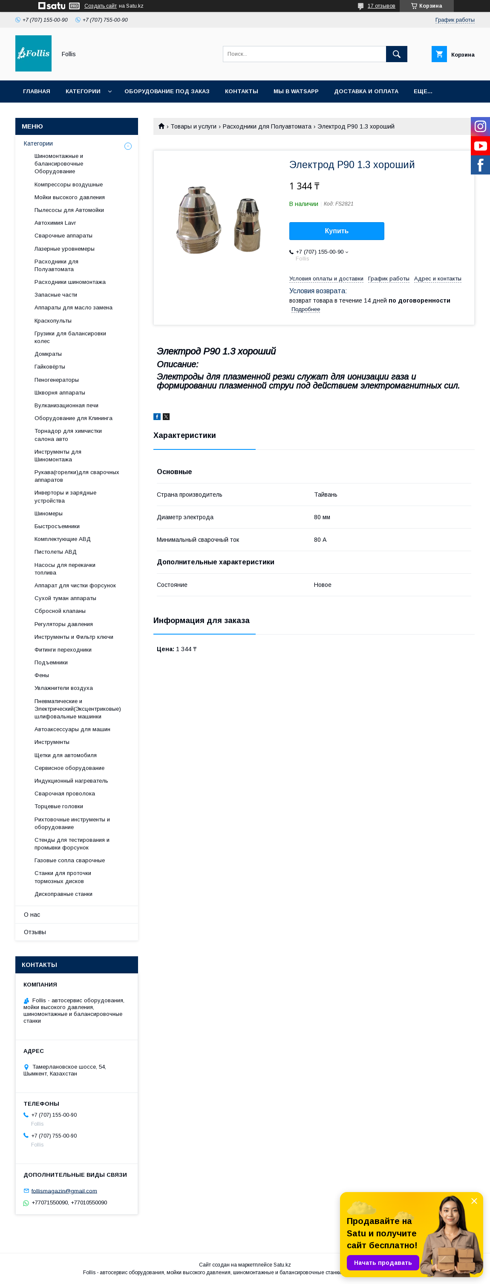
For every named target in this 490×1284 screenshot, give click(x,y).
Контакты (241, 91)
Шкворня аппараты (60, 392)
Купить (337, 230)
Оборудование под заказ (167, 91)
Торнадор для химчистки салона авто (68, 435)
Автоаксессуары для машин (72, 729)
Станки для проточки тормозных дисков (63, 877)
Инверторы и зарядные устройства (65, 496)
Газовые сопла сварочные (70, 860)
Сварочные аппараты (63, 235)
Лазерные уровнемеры (65, 249)
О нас (32, 914)
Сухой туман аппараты (65, 598)
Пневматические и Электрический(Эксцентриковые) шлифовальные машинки (78, 709)
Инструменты (52, 742)
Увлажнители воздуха (64, 688)
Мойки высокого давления (70, 197)
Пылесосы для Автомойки (69, 210)
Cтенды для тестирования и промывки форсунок (72, 844)
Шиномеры (49, 513)
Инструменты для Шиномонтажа (58, 456)
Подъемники (51, 662)
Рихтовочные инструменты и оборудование (72, 823)
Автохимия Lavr (55, 223)
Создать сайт (100, 6)
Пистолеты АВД (56, 552)
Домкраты (48, 354)
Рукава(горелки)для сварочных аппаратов (77, 476)
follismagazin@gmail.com (64, 1190)
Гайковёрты (50, 366)
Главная (36, 91)
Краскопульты (53, 320)
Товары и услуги (193, 126)
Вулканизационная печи (66, 405)
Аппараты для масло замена (73, 307)
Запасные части (56, 295)
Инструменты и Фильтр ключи (74, 637)
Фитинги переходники (63, 649)
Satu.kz (282, 1265)
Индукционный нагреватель (71, 781)
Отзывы (35, 932)
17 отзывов (381, 6)
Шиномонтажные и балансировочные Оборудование (59, 163)
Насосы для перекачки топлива (65, 569)
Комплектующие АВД (63, 539)
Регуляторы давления (64, 624)
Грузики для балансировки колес (70, 337)
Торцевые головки (59, 806)
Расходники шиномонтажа (70, 282)
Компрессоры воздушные (69, 184)
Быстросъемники (57, 526)
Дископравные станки (63, 894)
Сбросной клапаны (60, 611)
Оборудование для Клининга (73, 418)
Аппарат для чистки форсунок (75, 585)
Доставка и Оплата (366, 91)
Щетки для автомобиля (66, 755)
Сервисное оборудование (69, 768)
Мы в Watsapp (296, 91)
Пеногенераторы (57, 380)
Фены (42, 675)
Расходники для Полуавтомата (267, 126)
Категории (83, 91)
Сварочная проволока (65, 793)
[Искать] (396, 54)
